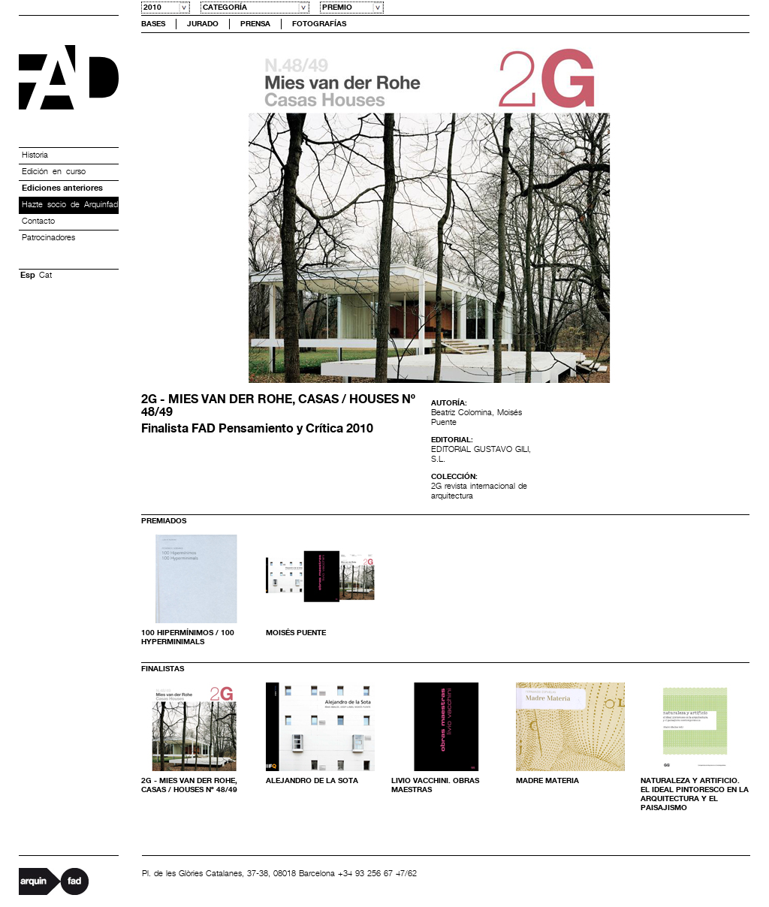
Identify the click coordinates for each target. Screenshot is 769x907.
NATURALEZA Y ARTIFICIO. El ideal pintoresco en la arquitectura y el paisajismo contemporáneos (695, 799)
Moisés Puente (296, 633)
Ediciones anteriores (62, 188)
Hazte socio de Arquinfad (70, 204)
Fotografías (319, 24)
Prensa (255, 24)
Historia (35, 155)
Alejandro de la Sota (312, 781)
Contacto (38, 221)
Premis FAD (69, 77)
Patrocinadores (48, 238)
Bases (153, 24)
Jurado (203, 24)
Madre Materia (547, 781)
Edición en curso (54, 171)
